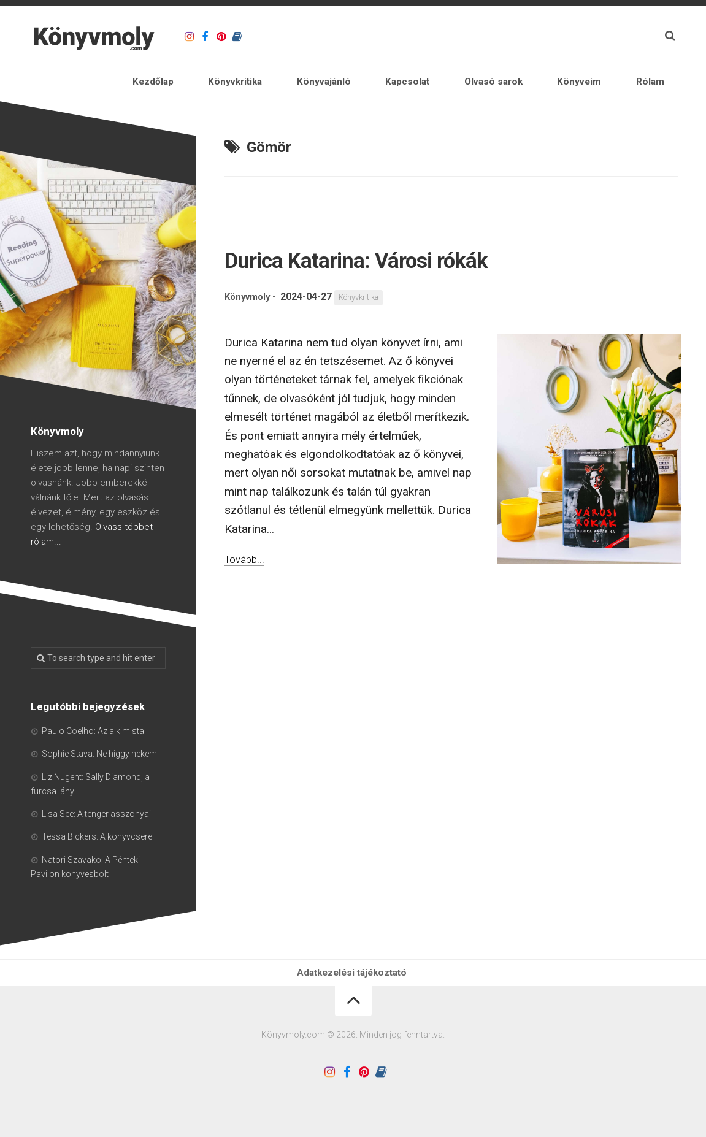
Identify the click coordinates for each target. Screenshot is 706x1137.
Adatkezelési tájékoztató (353, 970)
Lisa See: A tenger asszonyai (96, 807)
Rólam (661, 71)
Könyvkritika (335, 71)
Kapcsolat (472, 71)
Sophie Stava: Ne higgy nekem (99, 747)
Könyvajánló (406, 71)
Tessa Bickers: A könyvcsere (97, 830)
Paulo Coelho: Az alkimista (93, 724)
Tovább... (247, 552)
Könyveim (609, 71)
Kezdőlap (270, 71)
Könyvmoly (249, 291)
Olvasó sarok (541, 71)
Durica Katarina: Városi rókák (418, 251)
